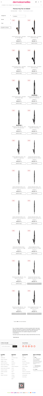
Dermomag (24, 377)
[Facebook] (23, 346)
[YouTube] (35, 346)
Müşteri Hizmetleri (4, 375)
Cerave (13, 361)
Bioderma (13, 363)
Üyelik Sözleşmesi (4, 363)
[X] (29, 346)
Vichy (12, 359)
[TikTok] (32, 346)
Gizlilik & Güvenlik (4, 371)
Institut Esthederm (15, 366)
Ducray (13, 370)
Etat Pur (13, 364)
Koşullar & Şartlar (4, 370)
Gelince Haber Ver (34, 283)
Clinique (13, 375)
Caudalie (13, 377)
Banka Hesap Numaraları (5, 368)
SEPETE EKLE (19, 43)
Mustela (13, 373)
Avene (13, 368)
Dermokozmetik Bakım (26, 373)
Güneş (23, 359)
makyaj (27, 334)
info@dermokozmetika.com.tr (37, 370)
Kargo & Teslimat (4, 359)
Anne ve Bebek (25, 366)
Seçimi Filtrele (6, 27)
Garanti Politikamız (4, 366)
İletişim (2, 373)
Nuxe (12, 371)
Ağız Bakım (24, 370)
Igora (12, 378)
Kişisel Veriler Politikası (5, 364)
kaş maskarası (22, 330)
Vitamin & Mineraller (26, 363)
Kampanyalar (24, 375)
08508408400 (35, 367)
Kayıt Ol (14, 346)
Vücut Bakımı (24, 364)
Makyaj (23, 368)
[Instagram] (26, 346)
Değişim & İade (3, 361)
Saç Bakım (24, 361)
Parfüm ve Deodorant (26, 371)
